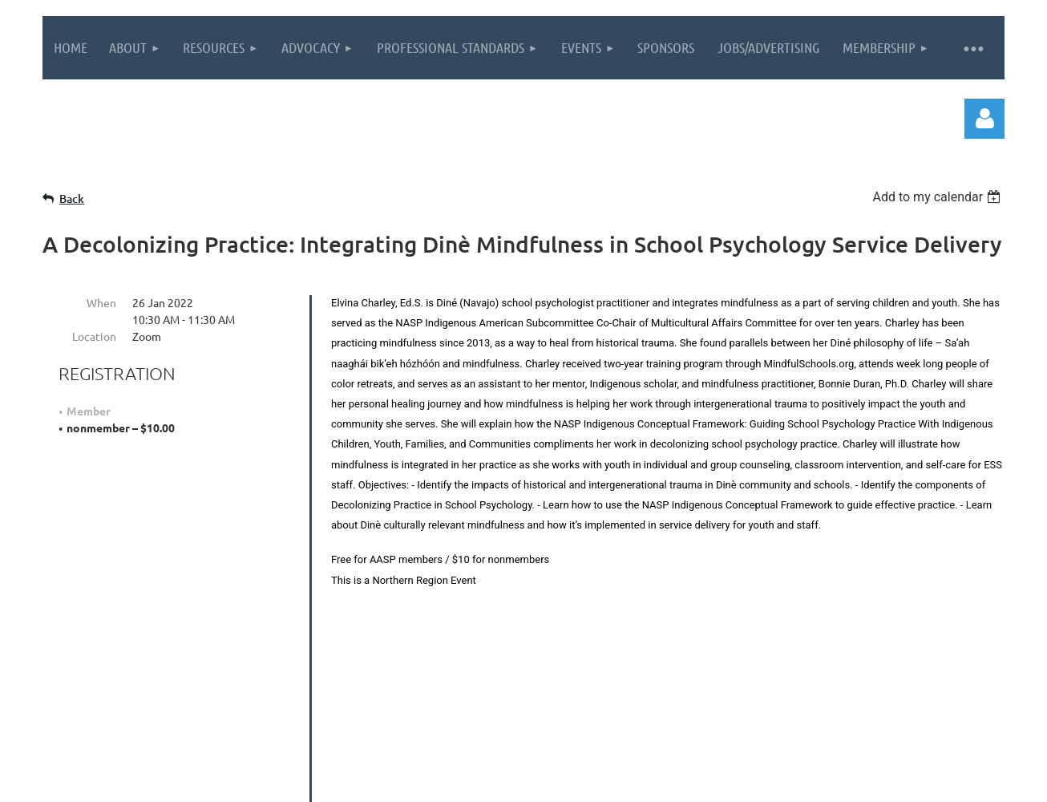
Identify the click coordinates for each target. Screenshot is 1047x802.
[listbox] (938, 197)
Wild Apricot (813, 781)
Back (71, 198)
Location (94, 336)
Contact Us (808, 682)
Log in (984, 119)
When (101, 302)
